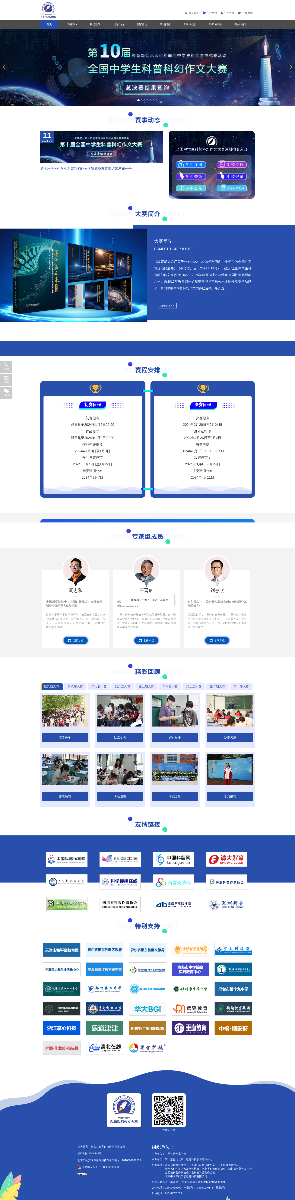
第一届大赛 (241, 686)
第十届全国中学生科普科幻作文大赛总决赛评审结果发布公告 (86, 169)
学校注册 (234, 164)
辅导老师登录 (234, 188)
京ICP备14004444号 (90, 1153)
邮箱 (6, 379)
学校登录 (210, 12)
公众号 (6, 392)
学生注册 (194, 164)
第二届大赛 (217, 686)
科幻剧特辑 (215, 24)
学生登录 (227, 12)
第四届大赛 (170, 686)
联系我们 (240, 24)
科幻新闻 (95, 24)
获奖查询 (192, 12)
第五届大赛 (146, 686)
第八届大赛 (75, 686)
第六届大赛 (122, 686)
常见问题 (165, 24)
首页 (49, 24)
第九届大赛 (51, 686)
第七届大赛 (98, 686)
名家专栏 (75, 640)
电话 (6, 366)
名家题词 (142, 24)
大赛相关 (71, 24)
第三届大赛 (193, 686)
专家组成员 (189, 24)
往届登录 (245, 12)
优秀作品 (118, 24)
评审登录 (194, 188)
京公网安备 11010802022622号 (98, 1167)
